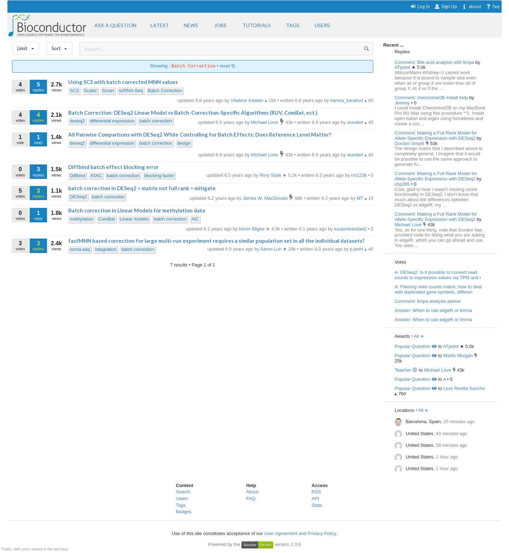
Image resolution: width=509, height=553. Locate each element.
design (184, 143)
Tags (180, 505)
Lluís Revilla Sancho (464, 388)
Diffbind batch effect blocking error (113, 167)
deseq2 (77, 121)
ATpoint (402, 67)
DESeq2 (78, 196)
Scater (90, 90)
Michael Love (408, 224)
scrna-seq (80, 249)
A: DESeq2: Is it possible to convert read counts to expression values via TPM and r (437, 275)
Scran (108, 90)
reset (227, 66)
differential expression (112, 121)
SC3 (74, 90)
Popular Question (415, 346)
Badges (183, 511)
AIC (195, 219)
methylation (81, 219)
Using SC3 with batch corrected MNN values (123, 82)
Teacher (405, 370)
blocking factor (159, 175)
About (252, 491)
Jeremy (402, 103)
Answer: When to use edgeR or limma (433, 310)
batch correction (155, 121)
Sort (59, 46)
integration (105, 249)
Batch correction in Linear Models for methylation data (136, 210)
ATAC (96, 175)
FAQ (251, 498)
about (471, 6)
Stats (317, 505)
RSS (316, 491)
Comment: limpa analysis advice (427, 301)
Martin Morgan (458, 355)
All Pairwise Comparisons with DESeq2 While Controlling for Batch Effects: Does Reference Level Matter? (199, 134)
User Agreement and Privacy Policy (300, 533)
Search (183, 491)
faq (492, 6)
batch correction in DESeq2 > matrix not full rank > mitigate (142, 188)
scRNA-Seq (131, 90)
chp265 (402, 184)
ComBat (106, 219)
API (315, 498)
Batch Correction (165, 90)
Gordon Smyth (409, 143)
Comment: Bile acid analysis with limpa (434, 62)
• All (417, 336)
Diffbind (77, 175)
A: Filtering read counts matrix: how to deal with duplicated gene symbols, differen (437, 289)
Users (182, 498)
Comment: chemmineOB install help (431, 97)
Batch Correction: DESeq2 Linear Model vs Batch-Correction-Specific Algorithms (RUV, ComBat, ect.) (192, 112)
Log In (420, 6)
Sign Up (445, 6)
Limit (25, 46)
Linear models (134, 219)
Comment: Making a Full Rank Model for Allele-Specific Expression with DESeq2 (435, 135)
